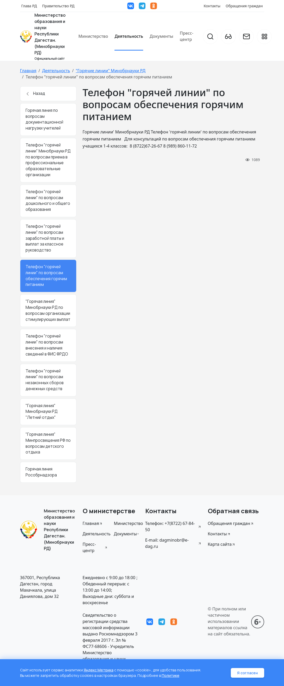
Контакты (212, 5)
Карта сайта (222, 544)
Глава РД (29, 5)
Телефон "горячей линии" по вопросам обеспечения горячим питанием (46, 275)
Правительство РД (58, 5)
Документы (161, 36)
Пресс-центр (186, 36)
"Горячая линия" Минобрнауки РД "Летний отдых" (42, 411)
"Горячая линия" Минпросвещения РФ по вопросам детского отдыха (48, 443)
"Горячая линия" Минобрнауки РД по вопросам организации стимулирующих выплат (48, 310)
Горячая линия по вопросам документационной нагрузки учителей (44, 119)
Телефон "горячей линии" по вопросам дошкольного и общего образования (48, 200)
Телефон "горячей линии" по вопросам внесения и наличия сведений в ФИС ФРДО (47, 345)
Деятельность (128, 36)
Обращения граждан (244, 5)
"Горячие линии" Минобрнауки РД (110, 71)
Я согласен (247, 672)
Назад (35, 93)
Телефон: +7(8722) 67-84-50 (173, 526)
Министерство (93, 36)
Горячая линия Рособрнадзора (41, 472)
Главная (28, 71)
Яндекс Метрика (98, 669)
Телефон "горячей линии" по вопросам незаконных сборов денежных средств (45, 379)
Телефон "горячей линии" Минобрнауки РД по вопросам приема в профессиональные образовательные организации (48, 159)
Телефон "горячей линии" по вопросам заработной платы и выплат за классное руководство (45, 238)
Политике (170, 675)
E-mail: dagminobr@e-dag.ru (173, 543)
